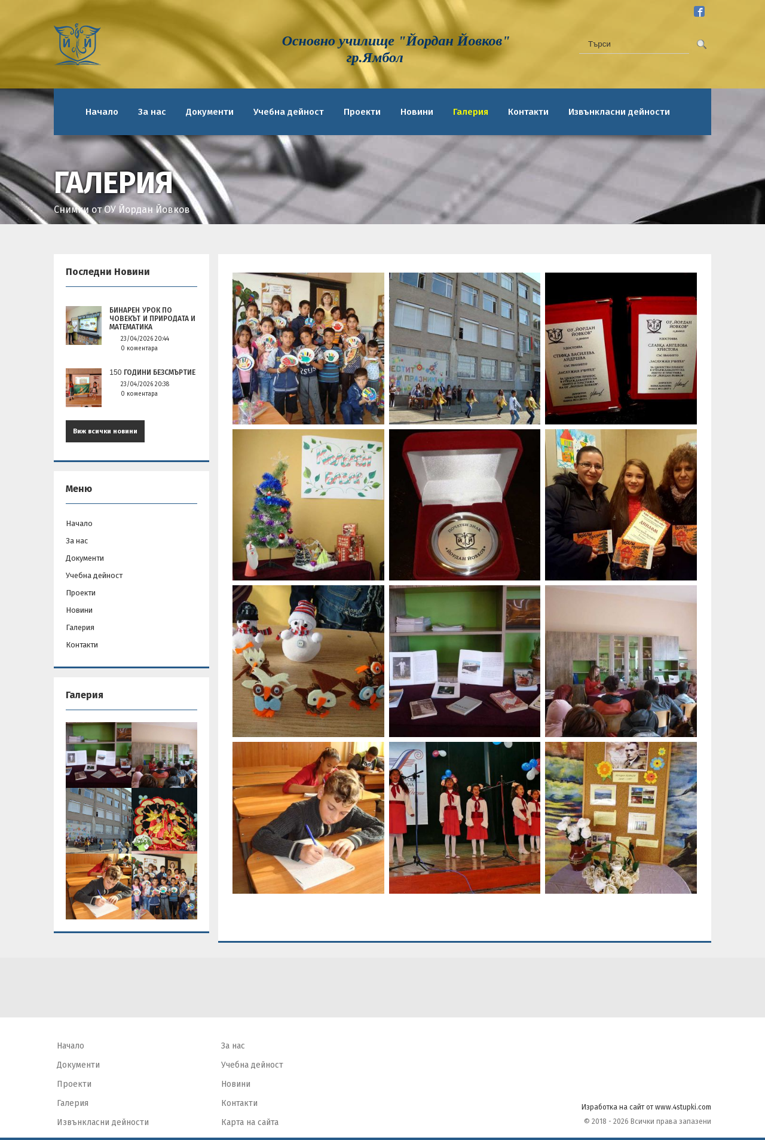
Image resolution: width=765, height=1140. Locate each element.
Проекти (362, 111)
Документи (210, 111)
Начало (101, 111)
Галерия (470, 111)
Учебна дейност (288, 111)
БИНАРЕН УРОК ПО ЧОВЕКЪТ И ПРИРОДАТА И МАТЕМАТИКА (152, 318)
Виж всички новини (105, 431)
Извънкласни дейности (619, 111)
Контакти (528, 111)
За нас (152, 111)
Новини (416, 111)
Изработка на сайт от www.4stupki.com (646, 1107)
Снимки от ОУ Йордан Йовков (122, 209)
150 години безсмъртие (152, 372)
